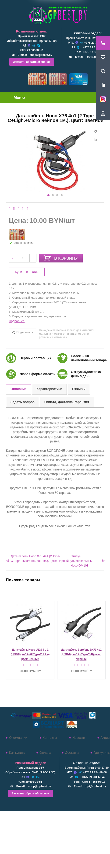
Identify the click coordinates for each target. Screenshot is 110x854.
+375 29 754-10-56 (95, 772)
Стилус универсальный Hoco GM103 (81, 560)
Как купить (17, 752)
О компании (18, 737)
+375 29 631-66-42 (95, 47)
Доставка (72, 752)
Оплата (45, 752)
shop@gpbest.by (40, 55)
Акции (105, 737)
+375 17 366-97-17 (95, 52)
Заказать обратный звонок (31, 62)
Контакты (50, 737)
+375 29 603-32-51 (32, 50)
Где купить (102, 752)
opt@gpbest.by (96, 786)
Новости (78, 737)
